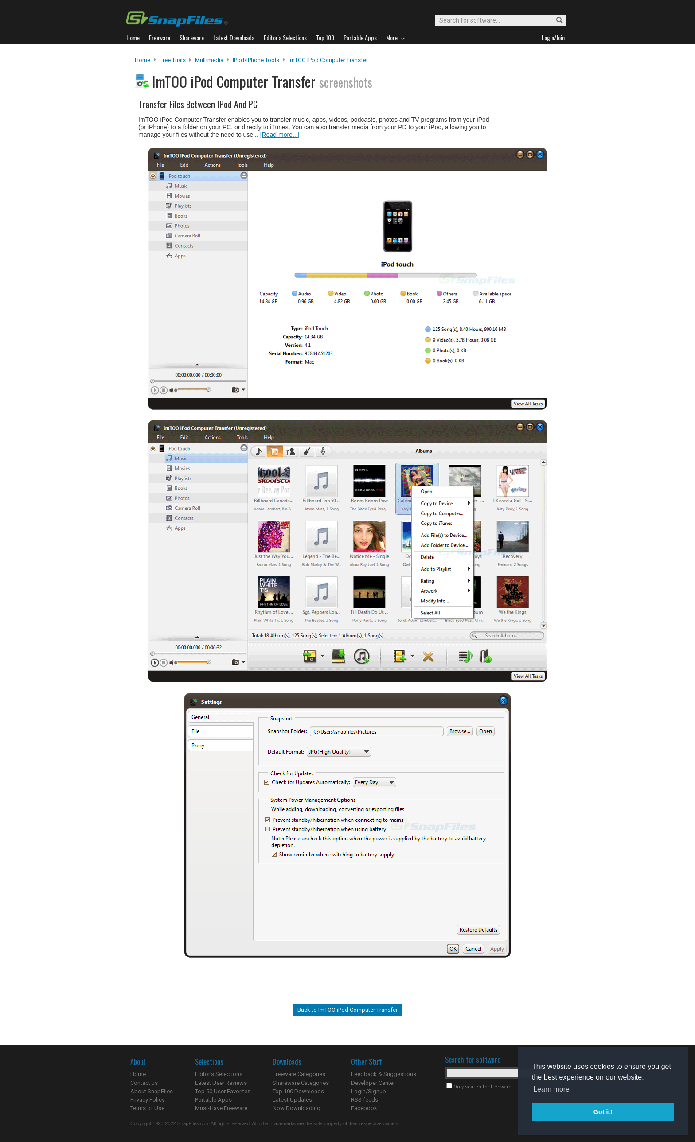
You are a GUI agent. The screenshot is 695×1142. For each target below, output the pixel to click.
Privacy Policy (147, 1099)
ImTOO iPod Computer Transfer (328, 60)
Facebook (364, 1108)
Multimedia (209, 60)
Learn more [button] (551, 1089)
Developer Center (373, 1083)
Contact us (144, 1083)
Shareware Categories (301, 1083)
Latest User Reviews (221, 1083)
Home (142, 60)
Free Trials (173, 60)
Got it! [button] (602, 1111)
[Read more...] (280, 134)
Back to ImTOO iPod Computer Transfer (347, 1009)
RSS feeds (364, 1099)
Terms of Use (147, 1108)
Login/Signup (368, 1091)
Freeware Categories (299, 1074)
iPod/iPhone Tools (256, 60)
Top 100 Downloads (298, 1091)
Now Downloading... (298, 1108)
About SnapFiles (151, 1091)
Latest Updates (292, 1099)
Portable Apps (213, 1099)
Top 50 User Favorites (222, 1091)
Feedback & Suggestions (383, 1074)
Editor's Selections (218, 1074)
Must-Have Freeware (221, 1108)
